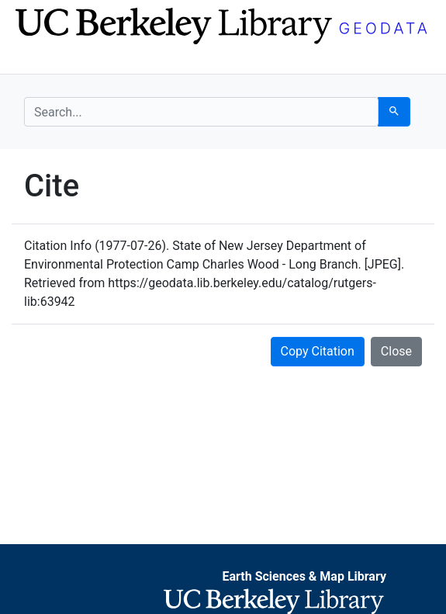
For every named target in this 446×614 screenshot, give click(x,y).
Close (396, 351)
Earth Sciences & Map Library (304, 576)
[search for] (201, 112)
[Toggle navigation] (34, 60)
